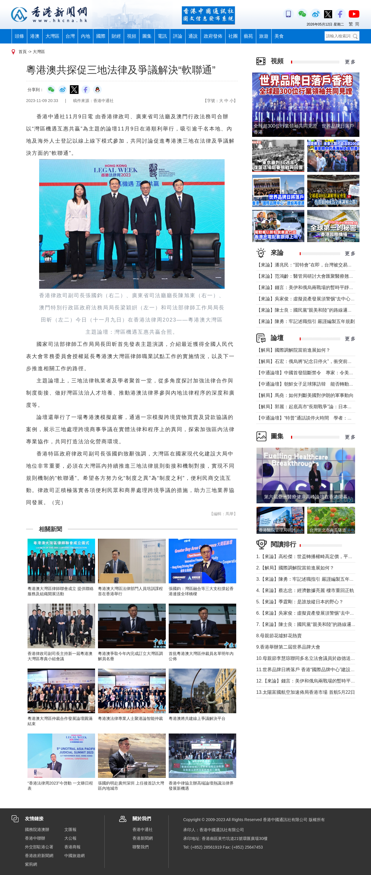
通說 (193, 36)
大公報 (70, 838)
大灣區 (52, 36)
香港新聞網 (142, 838)
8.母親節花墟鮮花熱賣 (279, 635)
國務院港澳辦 (37, 829)
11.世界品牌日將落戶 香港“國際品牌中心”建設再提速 (310, 669)
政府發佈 (213, 36)
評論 (177, 36)
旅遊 (263, 36)
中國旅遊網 (74, 855)
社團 (233, 36)
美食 (279, 36)
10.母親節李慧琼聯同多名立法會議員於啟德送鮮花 (308, 658)
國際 (101, 36)
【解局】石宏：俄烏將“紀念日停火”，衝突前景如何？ (311, 361)
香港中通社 (142, 829)
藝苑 (248, 36)
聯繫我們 (140, 847)
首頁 (23, 51)
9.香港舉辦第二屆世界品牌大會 (288, 647)
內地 (85, 36)
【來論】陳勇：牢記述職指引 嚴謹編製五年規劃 (305, 321)
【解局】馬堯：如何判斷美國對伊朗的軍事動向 (305, 395)
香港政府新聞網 (39, 855)
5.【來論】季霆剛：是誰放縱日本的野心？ (299, 601)
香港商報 (72, 847)
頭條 (19, 36)
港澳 (34, 36)
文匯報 (70, 829)
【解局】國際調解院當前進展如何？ (293, 350)
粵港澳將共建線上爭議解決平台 (197, 718)
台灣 (70, 36)
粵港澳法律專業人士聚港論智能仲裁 (130, 718)
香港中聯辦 (35, 838)
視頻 (131, 36)
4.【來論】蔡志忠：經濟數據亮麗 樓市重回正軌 (305, 590)
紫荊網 (31, 864)
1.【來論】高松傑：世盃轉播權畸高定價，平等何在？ (311, 556)
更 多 (350, 61)
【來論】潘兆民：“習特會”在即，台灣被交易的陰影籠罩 (313, 264)
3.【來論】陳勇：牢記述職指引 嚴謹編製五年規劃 (307, 579)
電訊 (162, 36)
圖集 (147, 36)
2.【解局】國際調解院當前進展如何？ (295, 567)
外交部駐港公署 (39, 847)
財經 (116, 36)
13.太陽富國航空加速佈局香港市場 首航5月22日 (305, 692)
